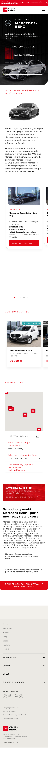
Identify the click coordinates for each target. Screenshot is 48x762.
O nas (5, 624)
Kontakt (6, 645)
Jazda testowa (24, 55)
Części (5, 641)
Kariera (6, 632)
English (6, 649)
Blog (5, 637)
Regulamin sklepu (9, 711)
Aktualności (8, 628)
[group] (24, 344)
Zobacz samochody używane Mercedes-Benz (24, 585)
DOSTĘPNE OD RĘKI (24, 47)
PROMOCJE (24, 71)
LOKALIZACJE (24, 63)
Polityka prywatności (10, 708)
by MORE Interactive (10, 718)
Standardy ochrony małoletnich (14, 715)
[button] (14, 297)
